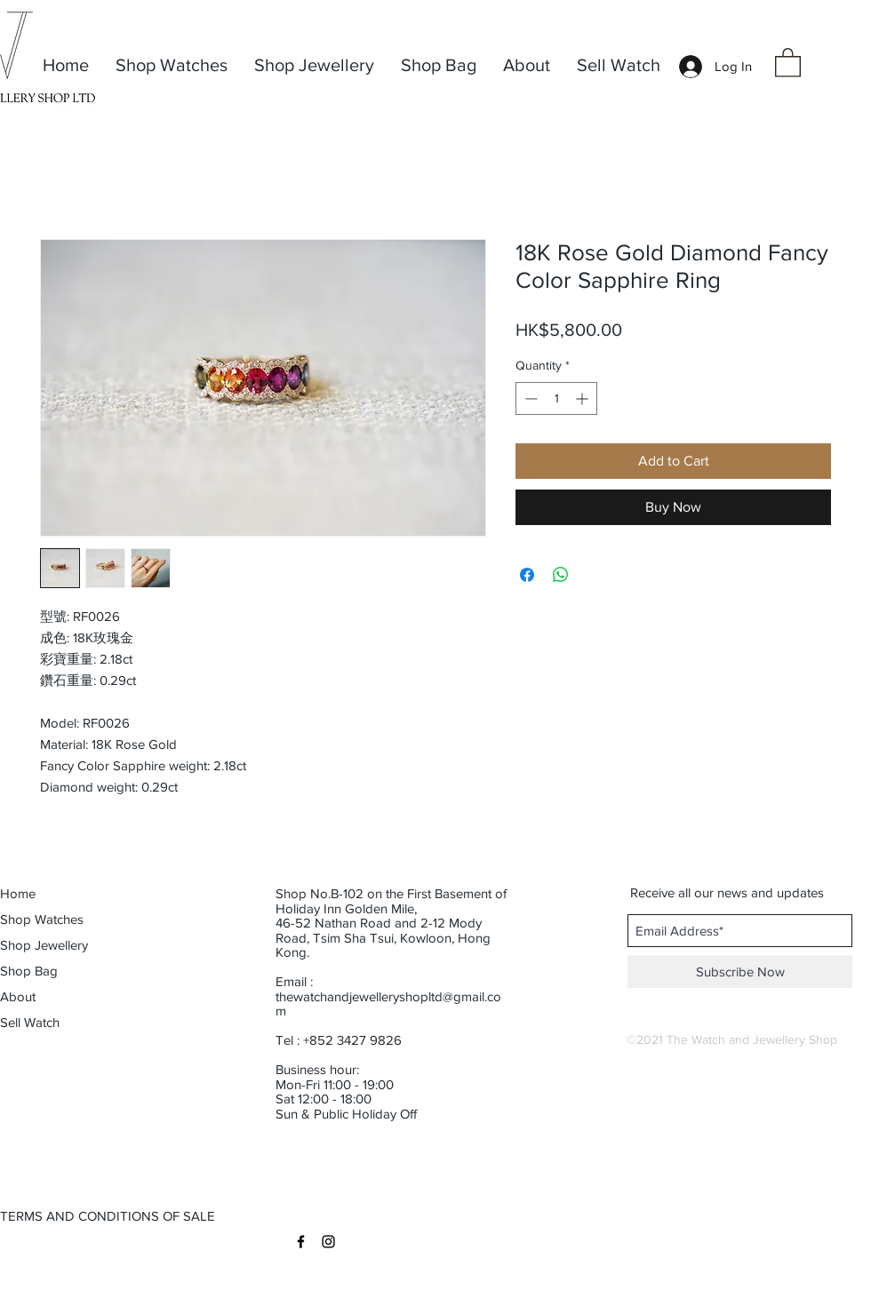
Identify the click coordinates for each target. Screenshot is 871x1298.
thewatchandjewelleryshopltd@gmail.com (388, 1004)
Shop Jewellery (44, 944)
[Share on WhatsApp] (560, 574)
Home (18, 893)
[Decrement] (529, 398)
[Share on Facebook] (527, 574)
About (18, 996)
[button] (788, 61)
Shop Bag (29, 970)
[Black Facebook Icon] (300, 1241)
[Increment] (583, 398)
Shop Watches (42, 919)
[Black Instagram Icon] (328, 1241)
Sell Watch (30, 1022)
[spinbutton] (556, 398)
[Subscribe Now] (739, 971)
